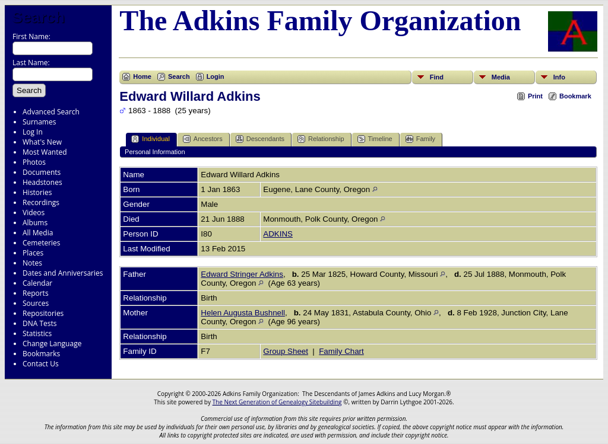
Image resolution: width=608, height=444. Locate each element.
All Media (38, 233)
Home (142, 76)
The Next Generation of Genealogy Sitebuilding (277, 402)
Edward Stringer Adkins (242, 274)
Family (420, 139)
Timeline (374, 139)
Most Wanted (45, 152)
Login (215, 76)
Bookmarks (41, 354)
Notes (32, 263)
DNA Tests (40, 323)
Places (33, 253)
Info (559, 77)
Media (501, 77)
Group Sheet (285, 351)
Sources (36, 303)
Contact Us (41, 364)
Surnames (39, 122)
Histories (37, 192)
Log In (33, 132)
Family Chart (341, 351)
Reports (36, 293)
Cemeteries (42, 243)
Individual (150, 139)
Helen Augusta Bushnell (243, 312)
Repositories (43, 313)
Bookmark (575, 96)
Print (535, 96)
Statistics (37, 333)
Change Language (52, 343)
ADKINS (278, 233)
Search (38, 17)
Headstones (42, 182)
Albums (35, 223)
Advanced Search (51, 112)
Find (437, 77)
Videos (34, 212)
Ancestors (203, 139)
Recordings (41, 202)
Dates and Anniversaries (63, 273)
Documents (42, 172)
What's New (42, 142)
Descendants (260, 139)
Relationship (320, 139)
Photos (34, 162)
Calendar (37, 283)
